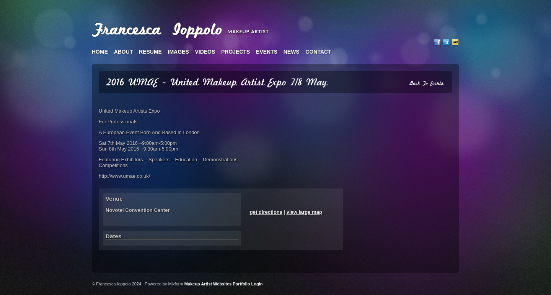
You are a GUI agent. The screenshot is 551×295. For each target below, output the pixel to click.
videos (205, 52)
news (292, 52)
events (266, 52)
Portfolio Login (247, 284)
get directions (266, 212)
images (178, 52)
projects (235, 52)
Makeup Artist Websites (207, 284)
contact (318, 52)
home (100, 52)
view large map (304, 212)
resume (150, 52)
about (123, 52)
